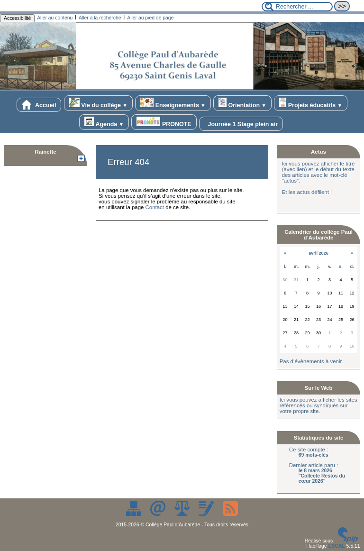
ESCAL (336, 546)
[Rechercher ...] (297, 6)
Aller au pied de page (150, 17)
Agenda (104, 122)
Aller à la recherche (100, 17)
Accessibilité (17, 18)
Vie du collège (98, 103)
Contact (155, 207)
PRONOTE (163, 122)
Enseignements (172, 103)
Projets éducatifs (310, 103)
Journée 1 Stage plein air (241, 124)
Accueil (39, 105)
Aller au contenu (55, 17)
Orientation (242, 103)
